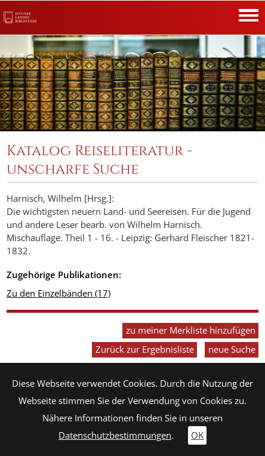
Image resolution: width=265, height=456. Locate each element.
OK (197, 435)
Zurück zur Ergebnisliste (144, 349)
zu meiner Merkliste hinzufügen (190, 330)
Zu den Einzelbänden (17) (58, 293)
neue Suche (231, 349)
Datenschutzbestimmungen (114, 435)
